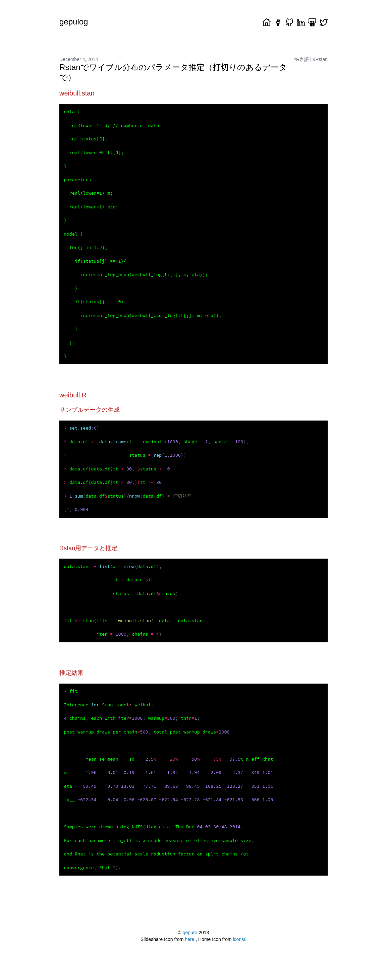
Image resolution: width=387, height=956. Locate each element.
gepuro (190, 932)
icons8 (239, 939)
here (190, 939)
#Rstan (320, 59)
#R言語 (301, 59)
